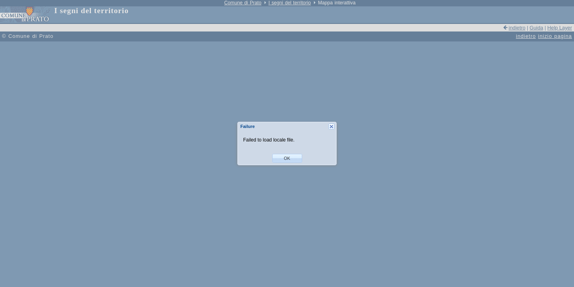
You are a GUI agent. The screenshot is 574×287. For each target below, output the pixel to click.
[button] (287, 158)
